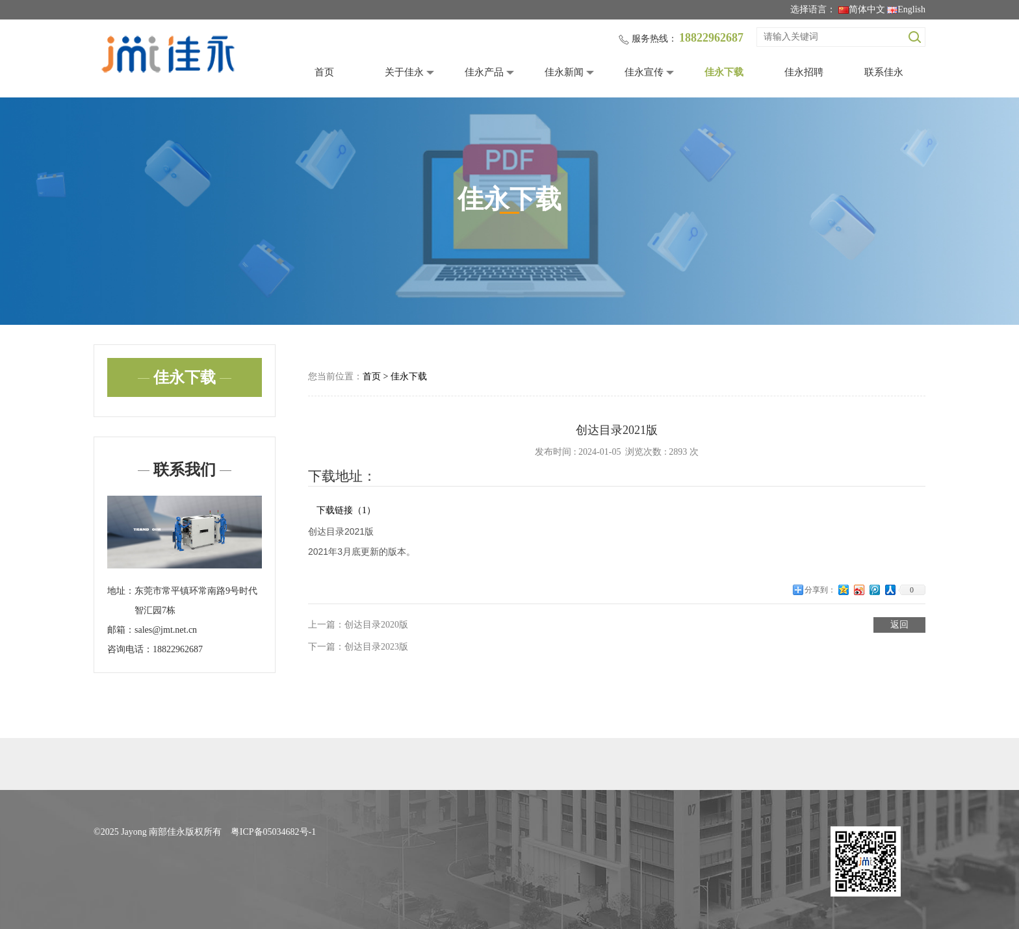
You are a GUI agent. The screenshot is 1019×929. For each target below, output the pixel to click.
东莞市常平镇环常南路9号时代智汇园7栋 (196, 600)
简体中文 (861, 9)
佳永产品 (484, 72)
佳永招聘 (803, 72)
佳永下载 (723, 72)
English (906, 9)
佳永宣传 (644, 72)
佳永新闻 (564, 72)
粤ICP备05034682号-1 (273, 832)
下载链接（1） (346, 510)
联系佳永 (883, 72)
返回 (899, 625)
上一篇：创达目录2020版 (358, 625)
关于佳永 (404, 72)
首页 (324, 72)
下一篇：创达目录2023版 (358, 647)
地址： (121, 591)
